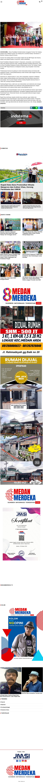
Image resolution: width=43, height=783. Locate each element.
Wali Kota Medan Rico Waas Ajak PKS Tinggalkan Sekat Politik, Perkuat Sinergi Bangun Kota (32, 233)
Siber (23, 751)
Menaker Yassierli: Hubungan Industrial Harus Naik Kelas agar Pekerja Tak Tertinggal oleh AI (8, 233)
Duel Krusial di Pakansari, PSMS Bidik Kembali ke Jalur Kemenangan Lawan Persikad (32, 256)
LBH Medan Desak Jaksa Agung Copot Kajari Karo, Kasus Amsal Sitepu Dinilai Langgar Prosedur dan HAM (32, 278)
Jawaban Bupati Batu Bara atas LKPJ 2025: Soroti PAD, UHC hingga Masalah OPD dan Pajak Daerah (32, 207)
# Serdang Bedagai (5, 707)
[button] (41, 0)
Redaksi (19, 751)
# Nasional (2, 704)
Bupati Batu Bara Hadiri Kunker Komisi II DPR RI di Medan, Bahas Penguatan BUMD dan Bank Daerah (10, 207)
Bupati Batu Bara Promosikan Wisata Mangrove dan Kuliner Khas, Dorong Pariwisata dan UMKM (17, 187)
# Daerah (2, 702)
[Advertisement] (21, 12)
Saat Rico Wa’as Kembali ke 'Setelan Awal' (32, 693)
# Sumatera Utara (4, 709)
